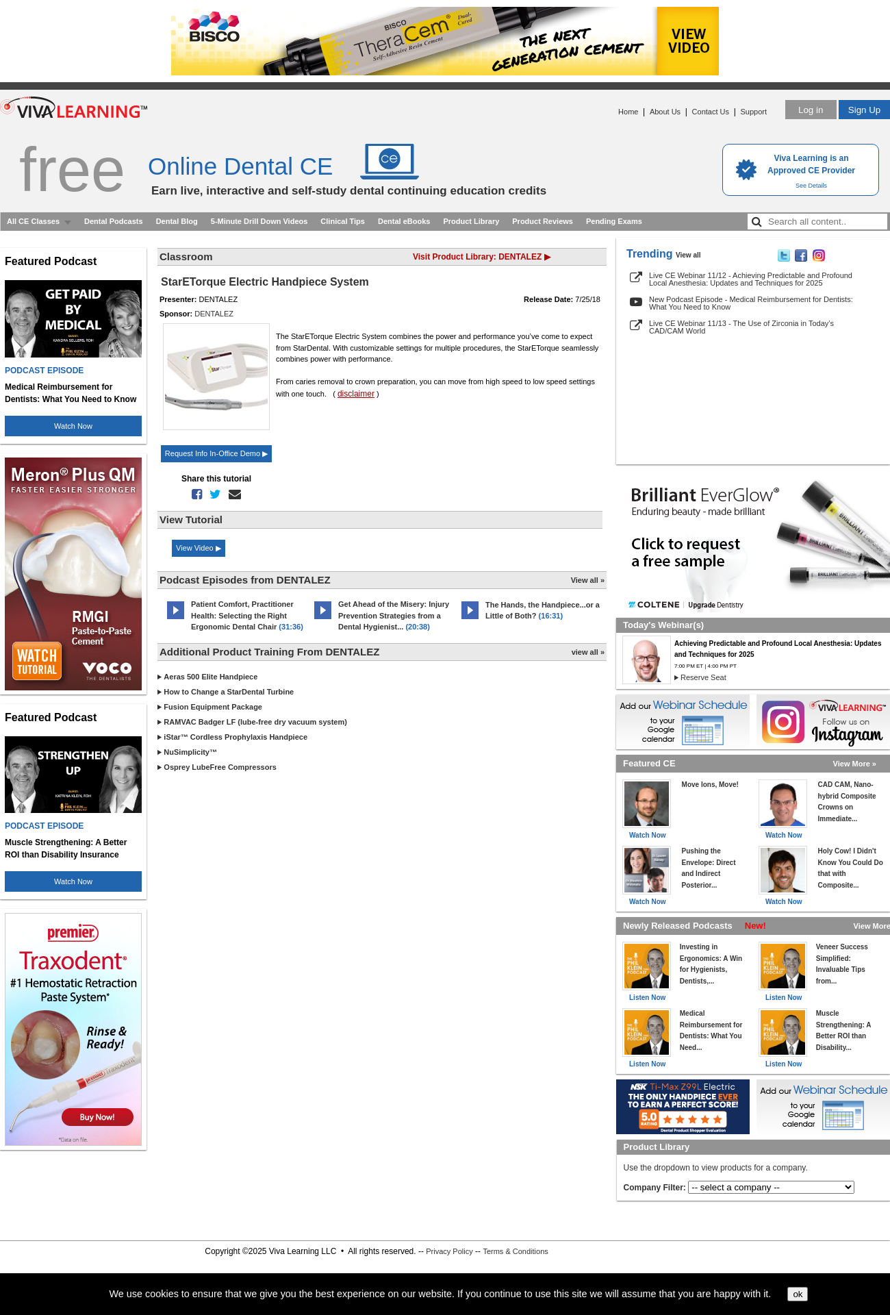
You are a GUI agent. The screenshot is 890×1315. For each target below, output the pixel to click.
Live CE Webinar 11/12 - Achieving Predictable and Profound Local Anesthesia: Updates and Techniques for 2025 (750, 279)
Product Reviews (542, 221)
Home (628, 112)
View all (688, 255)
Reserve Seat (703, 677)
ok (797, 1294)
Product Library (471, 221)
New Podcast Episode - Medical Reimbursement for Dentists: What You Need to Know (751, 303)
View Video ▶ (198, 548)
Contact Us (710, 112)
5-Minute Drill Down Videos (259, 221)
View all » (588, 580)
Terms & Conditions (515, 1251)
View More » (854, 764)
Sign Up (864, 110)
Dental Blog (177, 221)
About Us (665, 112)
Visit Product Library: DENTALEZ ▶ (481, 257)
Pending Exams (614, 221)
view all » (588, 652)
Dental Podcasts (113, 221)
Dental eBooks (404, 221)
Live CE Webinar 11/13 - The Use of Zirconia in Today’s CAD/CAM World (741, 327)
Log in (810, 110)
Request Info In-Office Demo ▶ (216, 453)
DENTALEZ (213, 314)
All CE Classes (33, 221)
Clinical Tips (342, 221)
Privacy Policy (449, 1251)
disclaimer (356, 394)
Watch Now (73, 426)
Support (753, 112)
